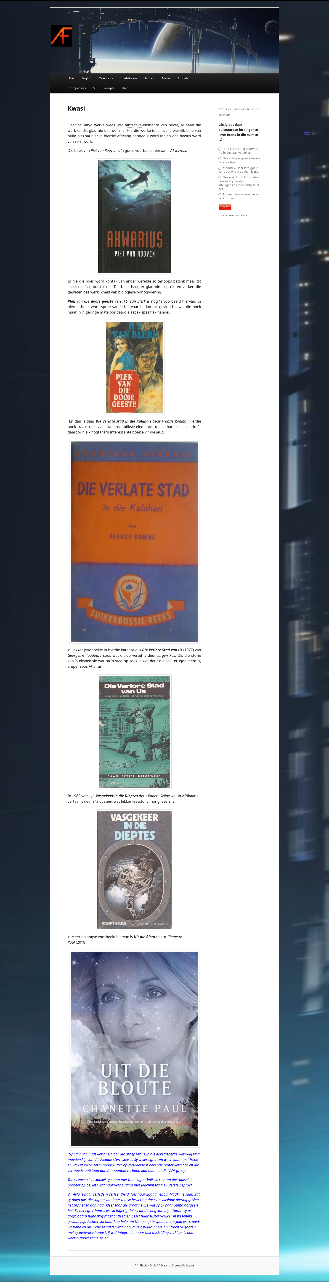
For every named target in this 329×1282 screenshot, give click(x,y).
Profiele (183, 78)
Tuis (71, 78)
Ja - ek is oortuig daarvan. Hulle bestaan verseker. (238, 151)
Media (166, 78)
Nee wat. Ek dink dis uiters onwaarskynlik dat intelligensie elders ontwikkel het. (238, 183)
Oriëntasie (106, 78)
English (87, 78)
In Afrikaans (128, 78)
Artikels (149, 78)
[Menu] (307, 134)
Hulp (125, 88)
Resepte (109, 88)
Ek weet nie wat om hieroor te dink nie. (239, 196)
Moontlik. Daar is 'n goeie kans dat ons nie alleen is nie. (238, 170)
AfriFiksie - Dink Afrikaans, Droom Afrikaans (164, 1265)
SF (94, 88)
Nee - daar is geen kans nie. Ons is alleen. (239, 160)
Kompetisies (77, 88)
